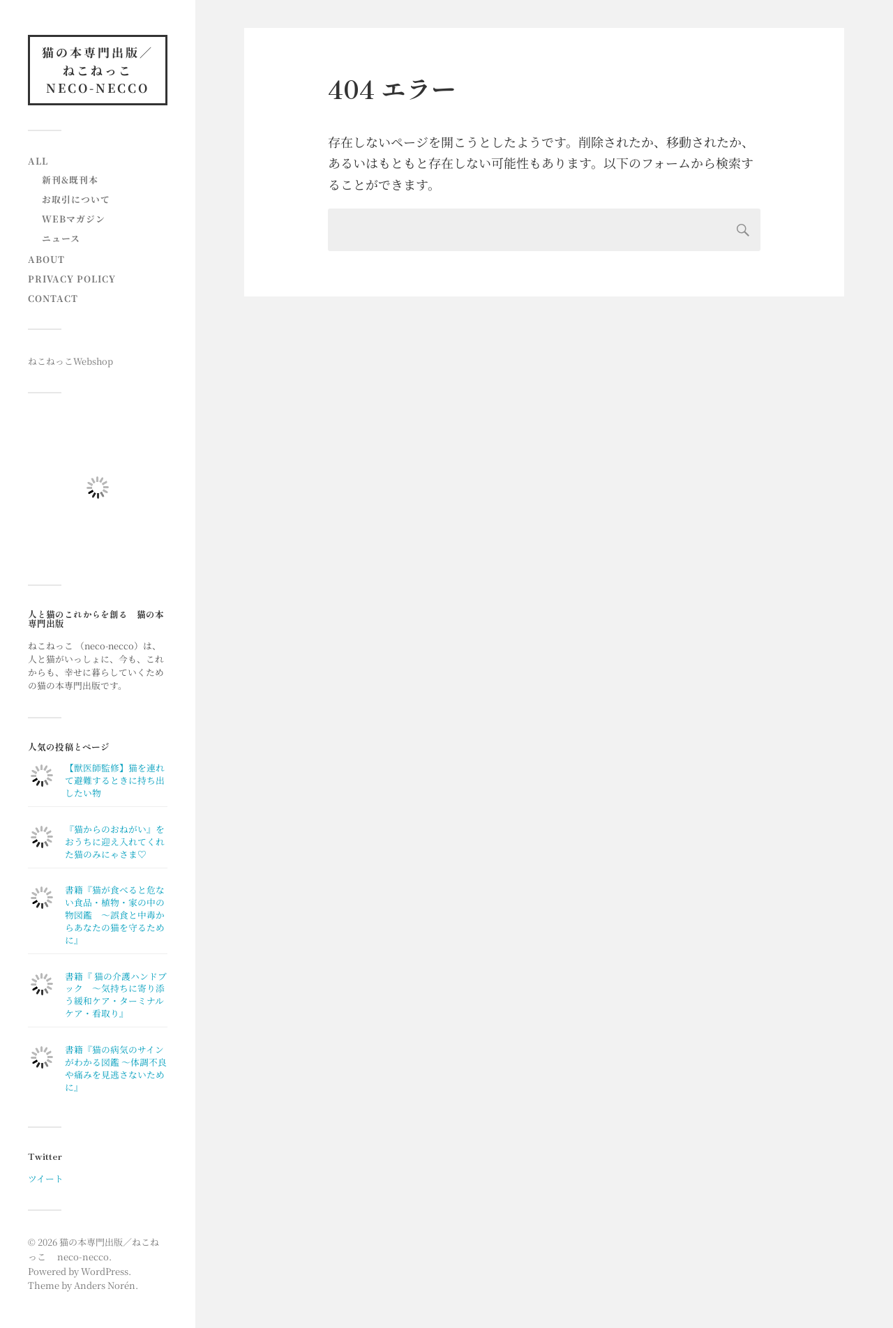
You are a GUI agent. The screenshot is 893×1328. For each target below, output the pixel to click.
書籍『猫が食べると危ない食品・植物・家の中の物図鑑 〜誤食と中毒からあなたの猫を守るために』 (115, 914)
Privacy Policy (72, 278)
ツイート (45, 1178)
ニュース (61, 238)
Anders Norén (104, 1285)
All (38, 160)
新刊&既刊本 (70, 179)
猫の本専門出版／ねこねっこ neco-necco (97, 69)
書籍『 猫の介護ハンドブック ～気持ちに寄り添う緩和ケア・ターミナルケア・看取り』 (116, 994)
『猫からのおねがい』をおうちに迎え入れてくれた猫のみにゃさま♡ (115, 841)
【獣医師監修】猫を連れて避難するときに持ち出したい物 (115, 780)
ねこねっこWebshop (70, 361)
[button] (97, 487)
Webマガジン (73, 218)
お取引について (76, 199)
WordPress (104, 1271)
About (46, 259)
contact (53, 298)
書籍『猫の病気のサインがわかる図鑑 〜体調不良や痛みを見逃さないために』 (116, 1068)
